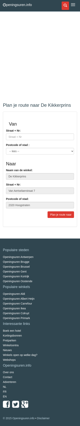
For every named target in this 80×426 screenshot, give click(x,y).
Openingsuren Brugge (16, 261)
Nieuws (7, 350)
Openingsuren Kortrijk (16, 276)
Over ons (8, 372)
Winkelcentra (11, 345)
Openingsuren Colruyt (16, 313)
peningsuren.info (17, 5)
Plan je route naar (60, 214)
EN (5, 396)
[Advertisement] (40, 57)
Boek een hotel (12, 330)
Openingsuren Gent (14, 271)
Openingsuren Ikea (14, 308)
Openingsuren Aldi (14, 293)
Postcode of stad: (17, 198)
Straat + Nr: (13, 130)
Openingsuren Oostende (17, 281)
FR (5, 391)
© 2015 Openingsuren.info (19, 418)
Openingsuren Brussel (16, 266)
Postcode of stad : (17, 145)
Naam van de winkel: (19, 170)
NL (4, 386)
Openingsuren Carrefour (17, 303)
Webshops (9, 359)
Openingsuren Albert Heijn (18, 298)
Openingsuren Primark (16, 318)
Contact (7, 377)
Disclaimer (43, 418)
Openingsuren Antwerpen (18, 257)
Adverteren (9, 381)
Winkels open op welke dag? (20, 355)
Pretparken (9, 340)
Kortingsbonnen (12, 335)
